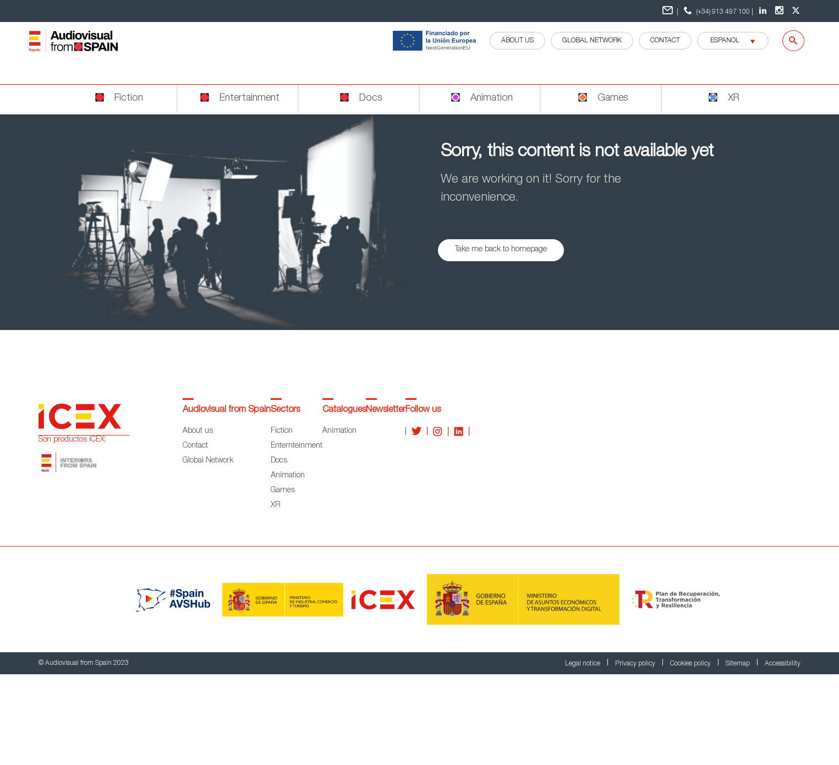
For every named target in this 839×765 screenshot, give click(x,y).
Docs (279, 461)
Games (283, 490)
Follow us (423, 410)
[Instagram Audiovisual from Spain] (780, 11)
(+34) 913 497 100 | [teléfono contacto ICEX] (717, 10)
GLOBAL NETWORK (592, 40)
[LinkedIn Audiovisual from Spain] (764, 11)
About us (198, 431)
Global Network (208, 461)
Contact (665, 40)
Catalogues (344, 410)
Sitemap (739, 664)
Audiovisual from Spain (227, 410)
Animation (288, 476)
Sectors (285, 410)
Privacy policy (636, 664)
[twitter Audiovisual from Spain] (797, 11)
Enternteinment (296, 446)
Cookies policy (691, 664)
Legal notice (583, 664)
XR (276, 505)
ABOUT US (517, 40)
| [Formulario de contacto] (670, 10)
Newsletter (385, 410)
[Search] (786, 40)
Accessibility (782, 664)
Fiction (282, 431)
